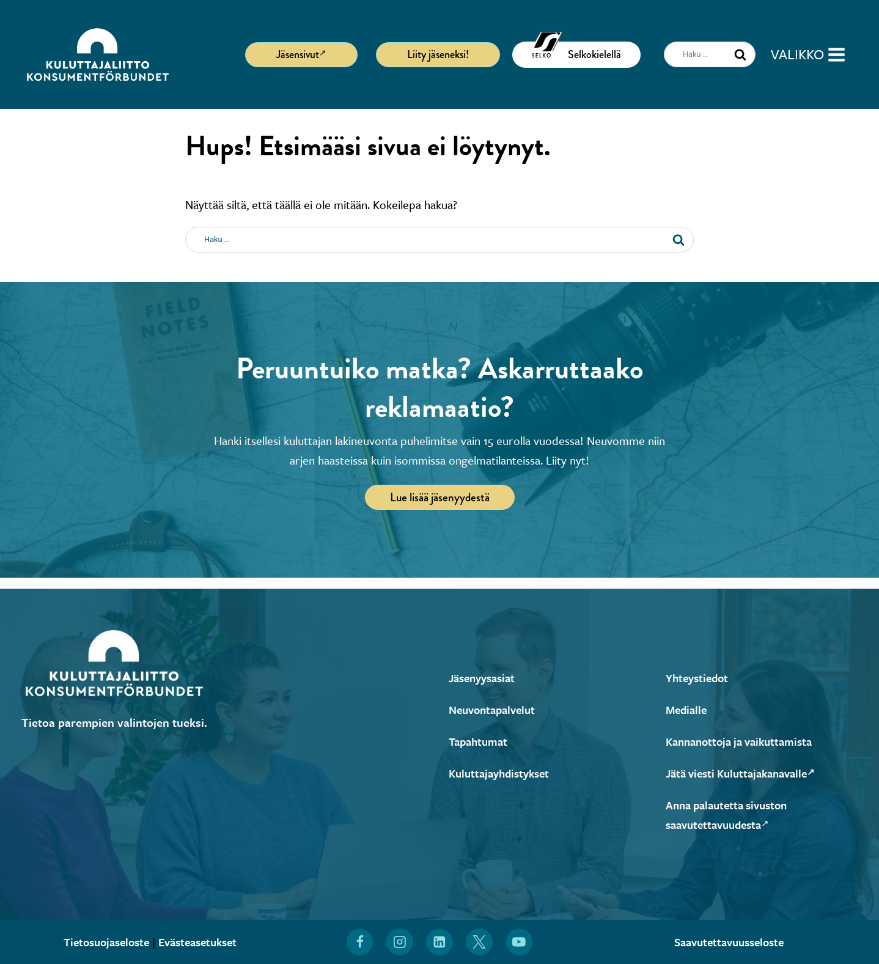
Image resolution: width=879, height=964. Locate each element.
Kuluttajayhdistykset (502, 773)
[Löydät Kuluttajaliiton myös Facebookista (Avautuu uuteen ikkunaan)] (359, 942)
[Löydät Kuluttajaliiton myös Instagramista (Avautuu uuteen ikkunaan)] (399, 942)
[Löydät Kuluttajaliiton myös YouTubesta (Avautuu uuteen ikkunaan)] (519, 942)
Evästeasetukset (201, 941)
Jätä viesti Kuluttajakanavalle (746, 773)
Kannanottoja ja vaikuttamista (744, 741)
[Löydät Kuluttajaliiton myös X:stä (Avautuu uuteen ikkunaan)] (479, 942)
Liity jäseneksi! (438, 54)
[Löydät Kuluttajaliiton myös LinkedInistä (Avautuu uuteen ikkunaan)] (439, 942)
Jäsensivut (301, 53)
